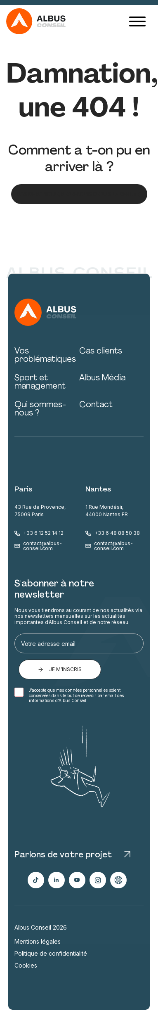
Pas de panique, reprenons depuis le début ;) (79, 194)
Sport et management (40, 382)
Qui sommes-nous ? (40, 409)
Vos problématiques (45, 355)
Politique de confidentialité (50, 953)
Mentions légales (37, 941)
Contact (96, 405)
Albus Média (102, 378)
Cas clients (100, 351)
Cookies (25, 965)
